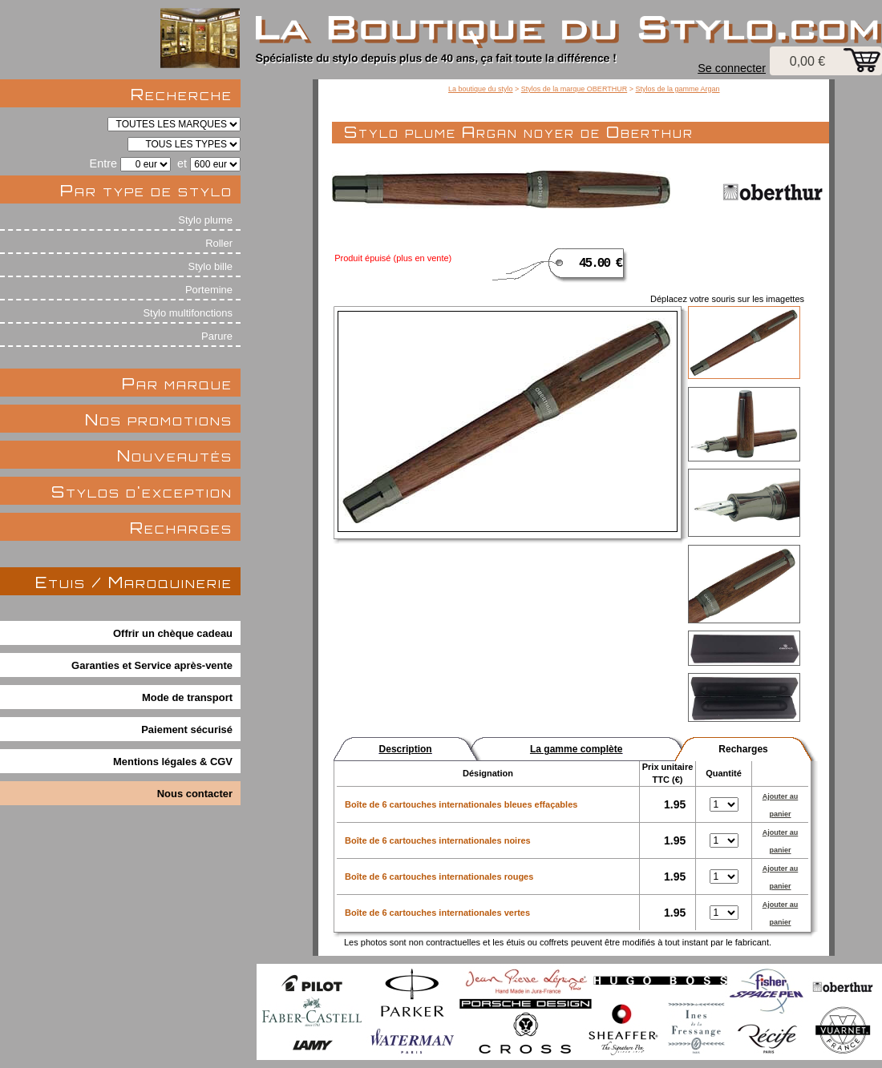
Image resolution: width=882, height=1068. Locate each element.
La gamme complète (576, 749)
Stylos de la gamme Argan (677, 89)
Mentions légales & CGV (173, 762)
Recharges (181, 528)
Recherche (182, 94)
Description (405, 749)
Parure (217, 336)
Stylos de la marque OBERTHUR (574, 89)
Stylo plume (205, 220)
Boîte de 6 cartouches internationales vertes (437, 912)
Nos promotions (159, 419)
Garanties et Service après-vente (152, 665)
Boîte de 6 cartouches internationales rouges (439, 876)
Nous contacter (195, 794)
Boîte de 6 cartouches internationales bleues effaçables (461, 804)
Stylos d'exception (142, 492)
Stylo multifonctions (188, 313)
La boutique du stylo (480, 89)
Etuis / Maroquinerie (134, 582)
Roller (219, 243)
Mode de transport (187, 697)
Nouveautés (175, 455)
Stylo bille (210, 266)
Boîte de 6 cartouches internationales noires (438, 840)
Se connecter (732, 68)
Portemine (209, 290)
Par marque (177, 383)
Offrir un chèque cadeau (173, 633)
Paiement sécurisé (187, 729)
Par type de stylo (146, 190)
